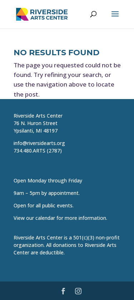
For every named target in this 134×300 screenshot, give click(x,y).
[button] (115, 19)
